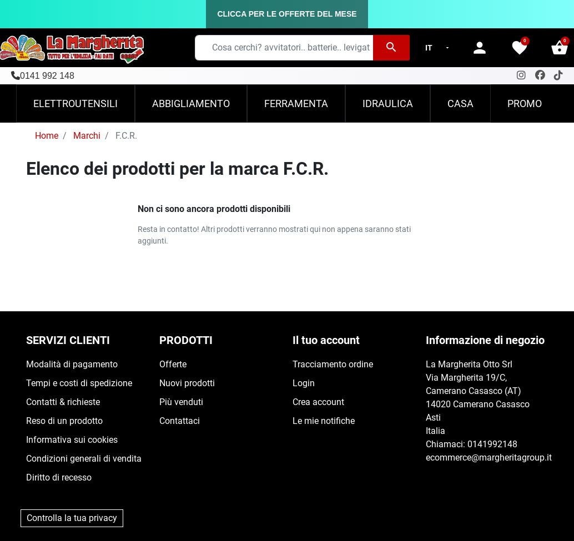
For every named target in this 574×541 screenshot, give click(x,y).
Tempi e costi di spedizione (79, 383)
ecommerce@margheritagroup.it (489, 457)
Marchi (86, 135)
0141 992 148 (47, 75)
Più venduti (181, 402)
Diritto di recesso (59, 477)
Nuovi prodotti (187, 383)
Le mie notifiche (324, 421)
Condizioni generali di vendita (84, 458)
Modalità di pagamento (72, 364)
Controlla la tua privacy (72, 518)
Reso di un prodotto (64, 421)
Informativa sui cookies (72, 439)
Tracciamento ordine (333, 364)
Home (46, 135)
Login (304, 383)
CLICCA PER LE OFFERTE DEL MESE (286, 13)
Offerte (173, 364)
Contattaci (179, 421)
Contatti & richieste (63, 402)
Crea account (318, 402)
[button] (559, 47)
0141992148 (492, 444)
